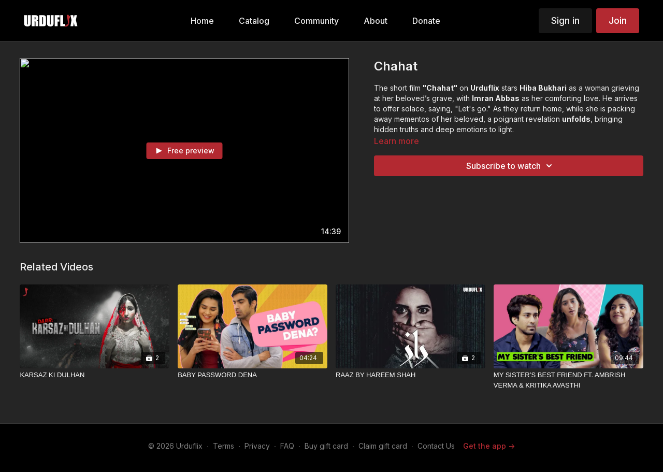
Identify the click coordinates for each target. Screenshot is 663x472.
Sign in (565, 20)
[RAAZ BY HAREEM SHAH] (410, 375)
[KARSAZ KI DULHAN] (94, 375)
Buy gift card (326, 445)
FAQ (287, 445)
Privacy (257, 445)
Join (618, 20)
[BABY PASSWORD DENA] (252, 375)
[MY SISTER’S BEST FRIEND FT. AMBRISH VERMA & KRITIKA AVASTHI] (568, 380)
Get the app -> (489, 445)
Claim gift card (382, 445)
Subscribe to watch (510, 166)
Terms (223, 445)
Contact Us (436, 445)
